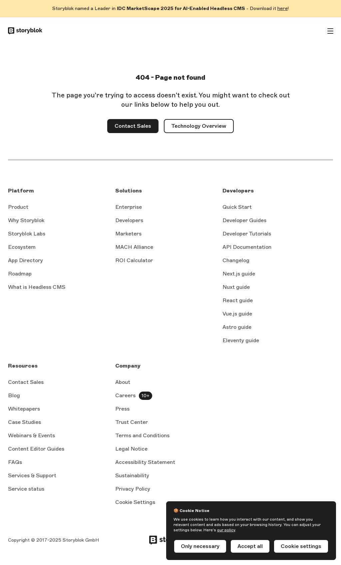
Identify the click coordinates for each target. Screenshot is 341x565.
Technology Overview (198, 126)
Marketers (128, 233)
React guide (237, 300)
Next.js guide (238, 273)
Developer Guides (244, 220)
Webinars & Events (31, 435)
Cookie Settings (135, 502)
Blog (14, 395)
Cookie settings (301, 546)
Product (18, 207)
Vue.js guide (237, 314)
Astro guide (236, 327)
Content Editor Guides (36, 449)
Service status (26, 489)
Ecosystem (22, 247)
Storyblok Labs (26, 233)
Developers (129, 220)
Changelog (235, 260)
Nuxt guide (236, 287)
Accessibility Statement (145, 462)
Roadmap (20, 273)
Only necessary (200, 546)
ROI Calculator (134, 260)
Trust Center (131, 422)
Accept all (250, 546)
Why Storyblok (26, 220)
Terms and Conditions (142, 435)
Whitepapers (24, 409)
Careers (125, 395)
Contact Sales (137, 128)
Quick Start (237, 207)
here (282, 8)
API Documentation (246, 247)
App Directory (25, 260)
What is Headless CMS (36, 287)
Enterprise (128, 207)
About (122, 382)
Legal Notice (131, 449)
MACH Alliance (134, 247)
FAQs (15, 462)
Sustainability (132, 475)
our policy (226, 530)
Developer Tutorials (246, 233)
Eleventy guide (240, 340)
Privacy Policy (132, 489)
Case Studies (24, 422)
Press (122, 409)
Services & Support (32, 475)
